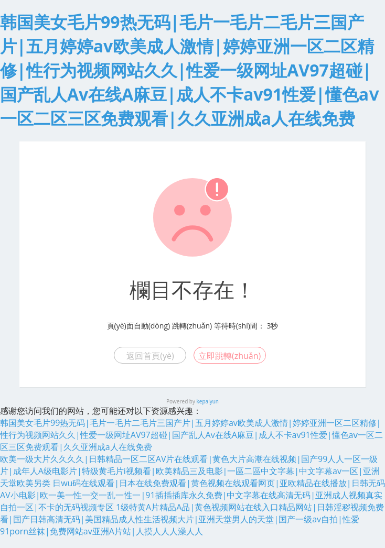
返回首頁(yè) (150, 355)
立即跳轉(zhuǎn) (229, 355)
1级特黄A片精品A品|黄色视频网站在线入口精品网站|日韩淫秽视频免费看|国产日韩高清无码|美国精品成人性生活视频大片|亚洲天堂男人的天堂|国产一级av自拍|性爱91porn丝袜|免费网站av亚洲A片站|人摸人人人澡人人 (192, 519)
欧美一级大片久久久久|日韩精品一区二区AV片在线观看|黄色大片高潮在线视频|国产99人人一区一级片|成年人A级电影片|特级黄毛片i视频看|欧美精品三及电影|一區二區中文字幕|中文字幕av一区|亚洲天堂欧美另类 (190, 471)
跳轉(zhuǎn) (192, 326)
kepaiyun (208, 401)
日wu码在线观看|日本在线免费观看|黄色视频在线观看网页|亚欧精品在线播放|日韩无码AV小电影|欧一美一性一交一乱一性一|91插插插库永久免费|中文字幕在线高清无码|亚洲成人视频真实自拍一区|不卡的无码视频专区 (192, 495)
